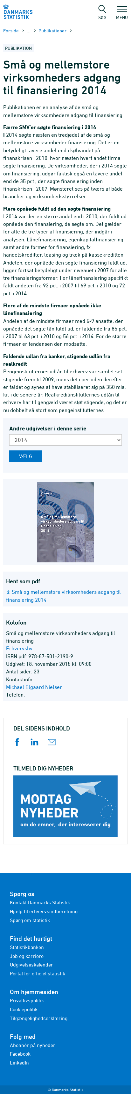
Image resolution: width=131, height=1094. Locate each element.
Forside (11, 30)
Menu (122, 14)
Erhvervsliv (19, 648)
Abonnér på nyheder (32, 1045)
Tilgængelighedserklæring (38, 1018)
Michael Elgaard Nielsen (34, 687)
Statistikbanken (27, 947)
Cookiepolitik (24, 1009)
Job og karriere (27, 956)
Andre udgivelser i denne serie (47, 428)
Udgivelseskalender (31, 964)
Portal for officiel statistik (37, 973)
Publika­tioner (52, 30)
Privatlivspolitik (27, 1000)
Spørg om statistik (30, 920)
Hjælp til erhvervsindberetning (44, 911)
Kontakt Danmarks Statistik (40, 902)
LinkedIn (19, 1062)
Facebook (20, 1054)
